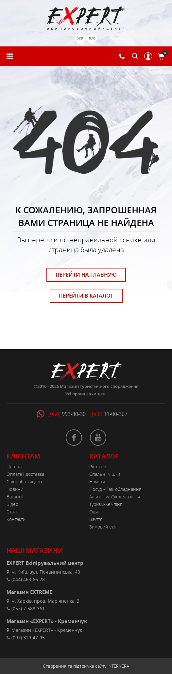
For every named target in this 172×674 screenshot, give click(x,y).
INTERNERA (118, 666)
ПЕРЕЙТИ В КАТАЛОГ (86, 295)
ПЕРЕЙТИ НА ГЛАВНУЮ (86, 274)
